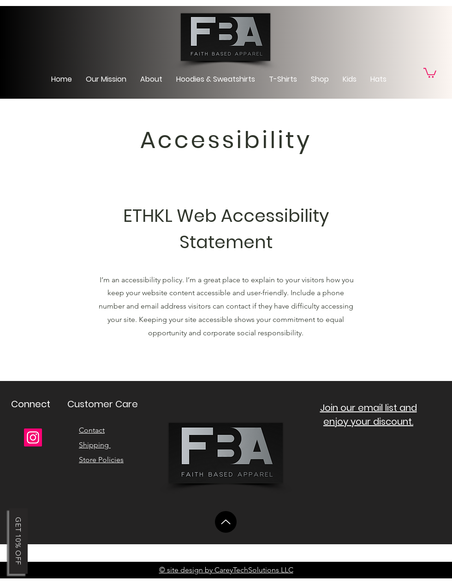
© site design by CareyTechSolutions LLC (226, 569)
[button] (18, 541)
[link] (429, 72)
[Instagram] (33, 437)
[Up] (226, 522)
